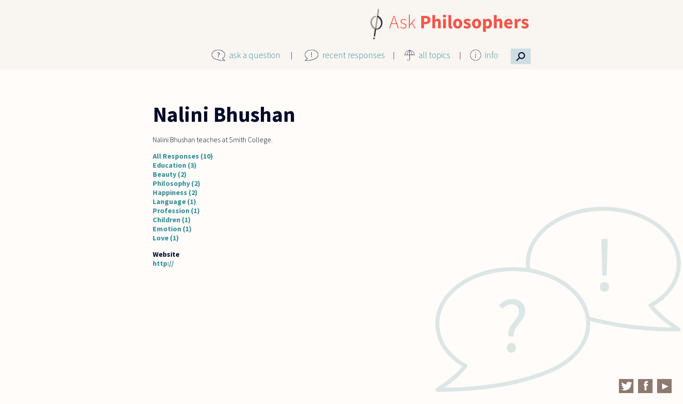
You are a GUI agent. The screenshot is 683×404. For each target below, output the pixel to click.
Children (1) (172, 219)
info (491, 55)
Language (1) (174, 201)
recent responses (353, 55)
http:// (163, 263)
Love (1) (166, 237)
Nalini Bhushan (224, 114)
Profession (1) (176, 210)
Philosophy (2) (176, 183)
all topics (434, 55)
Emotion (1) (172, 228)
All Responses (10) (183, 155)
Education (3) (175, 165)
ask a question (254, 55)
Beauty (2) (170, 174)
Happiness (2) (175, 192)
